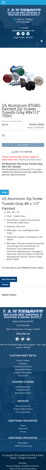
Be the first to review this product (12, 121)
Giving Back (23, 442)
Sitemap (22, 463)
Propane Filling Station (23, 409)
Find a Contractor (23, 412)
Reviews (5, 285)
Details (4, 192)
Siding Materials (23, 389)
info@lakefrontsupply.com (23, 30)
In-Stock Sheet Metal (23, 372)
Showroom (23, 428)
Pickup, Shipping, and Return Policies (22, 465)
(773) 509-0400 (23, 22)
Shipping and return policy (29, 159)
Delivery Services (23, 406)
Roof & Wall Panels (23, 369)
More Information (8, 279)
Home (23, 425)
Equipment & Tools (23, 392)
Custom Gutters (23, 360)
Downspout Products (23, 366)
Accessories (23, 375)
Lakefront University (23, 445)
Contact (23, 431)
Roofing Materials (23, 386)
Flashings (23, 363)
